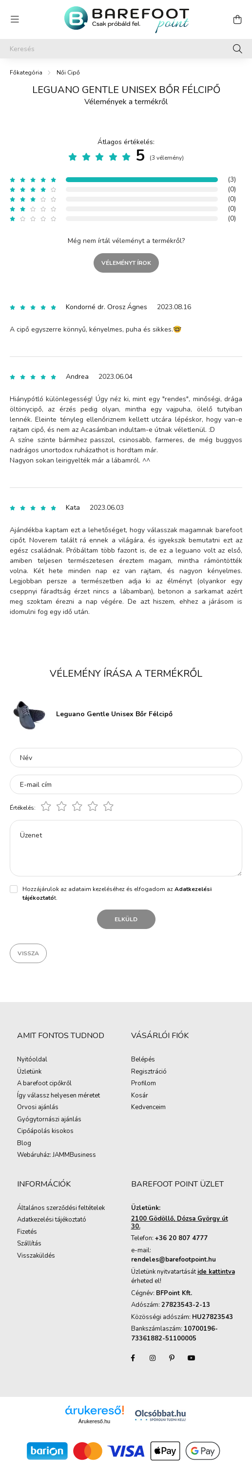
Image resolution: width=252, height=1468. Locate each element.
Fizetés (27, 1232)
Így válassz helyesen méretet (58, 1096)
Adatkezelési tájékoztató (51, 1220)
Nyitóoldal (32, 1060)
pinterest (172, 1358)
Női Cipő (68, 72)
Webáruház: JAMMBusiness (56, 1155)
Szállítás (29, 1244)
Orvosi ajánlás (37, 1108)
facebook (133, 1358)
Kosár (139, 1096)
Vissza (28, 953)
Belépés (143, 1060)
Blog (24, 1144)
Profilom (143, 1084)
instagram (152, 1358)
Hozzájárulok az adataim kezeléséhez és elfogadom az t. (117, 893)
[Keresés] (126, 48)
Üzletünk (29, 1072)
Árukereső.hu (94, 1421)
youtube (191, 1358)
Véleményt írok (126, 263)
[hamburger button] (14, 19)
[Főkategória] (26, 72)
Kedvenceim (148, 1108)
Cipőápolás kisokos (45, 1131)
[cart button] (237, 19)
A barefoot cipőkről (44, 1084)
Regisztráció (149, 1072)
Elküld (126, 919)
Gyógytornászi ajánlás (49, 1120)
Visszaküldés (36, 1256)
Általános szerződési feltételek (61, 1208)
